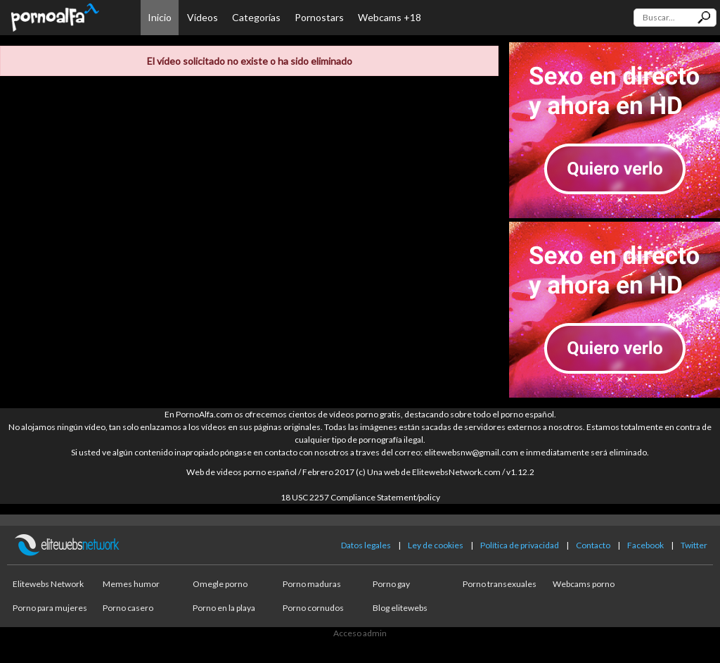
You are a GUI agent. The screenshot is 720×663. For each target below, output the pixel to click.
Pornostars (319, 17)
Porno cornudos (313, 607)
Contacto (593, 545)
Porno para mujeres (50, 607)
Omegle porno (220, 584)
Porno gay (391, 584)
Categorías (256, 17)
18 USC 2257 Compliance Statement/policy (360, 497)
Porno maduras (312, 584)
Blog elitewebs (400, 607)
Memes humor (131, 584)
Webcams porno (584, 584)
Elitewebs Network (48, 584)
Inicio (160, 17)
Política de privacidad (519, 545)
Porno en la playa (224, 607)
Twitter (694, 545)
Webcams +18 (389, 17)
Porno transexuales (499, 584)
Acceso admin (360, 633)
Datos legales (366, 545)
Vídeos (202, 17)
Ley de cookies (435, 545)
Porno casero (128, 607)
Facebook (645, 545)
